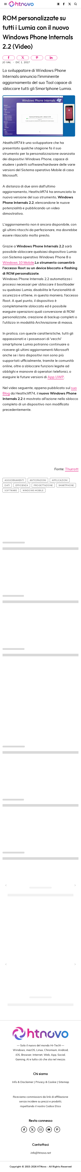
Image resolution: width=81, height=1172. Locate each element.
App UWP (56, 377)
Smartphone (66, 485)
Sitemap (64, 1082)
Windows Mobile (33, 490)
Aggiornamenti (14, 480)
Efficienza (22, 485)
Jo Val (7, 62)
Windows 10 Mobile (18, 262)
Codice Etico (53, 1106)
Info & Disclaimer (22, 1082)
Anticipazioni (38, 480)
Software (11, 490)
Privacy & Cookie (45, 1082)
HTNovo (41, 1166)
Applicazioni (60, 480)
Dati (7, 485)
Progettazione (43, 485)
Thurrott (71, 469)
